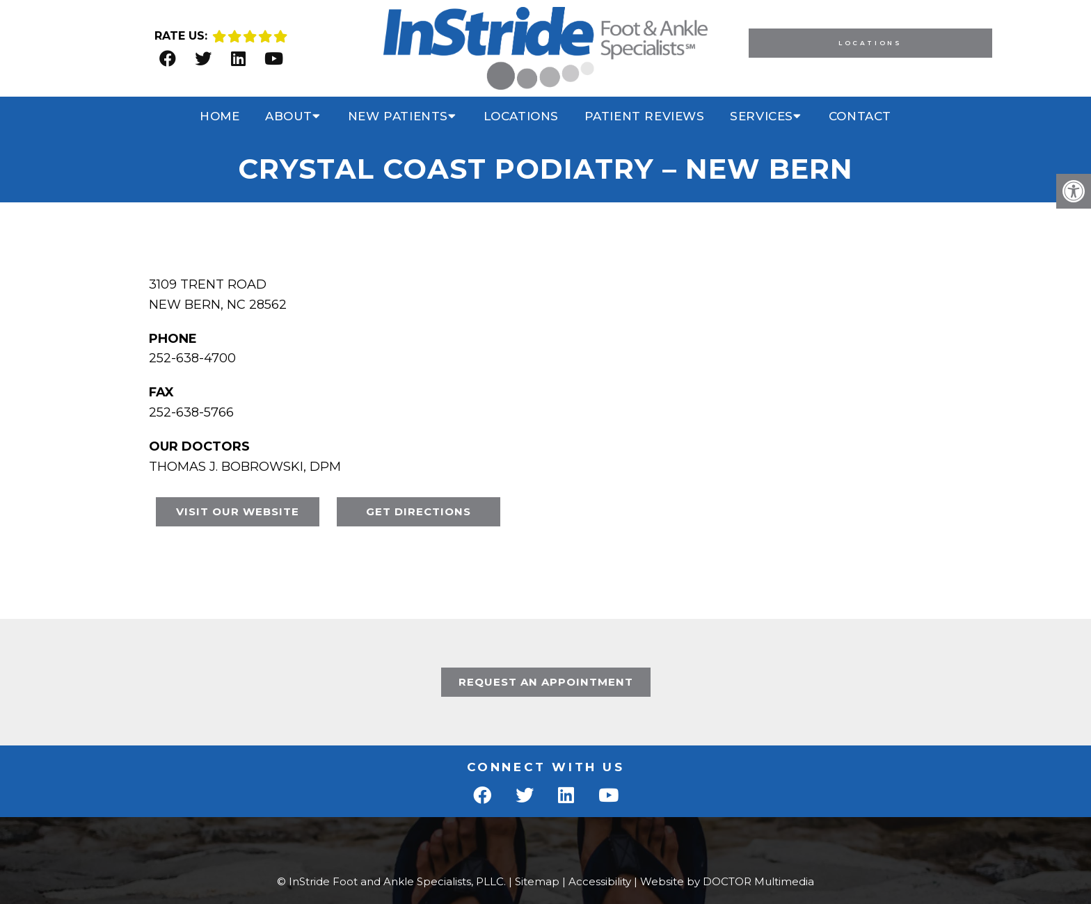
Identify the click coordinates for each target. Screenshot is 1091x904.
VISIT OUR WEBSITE (237, 511)
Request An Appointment (546, 681)
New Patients (398, 116)
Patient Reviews (644, 116)
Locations (870, 43)
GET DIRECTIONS (418, 511)
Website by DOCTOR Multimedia (727, 881)
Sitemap (537, 881)
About (288, 116)
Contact (860, 116)
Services (761, 116)
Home (219, 116)
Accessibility (599, 881)
